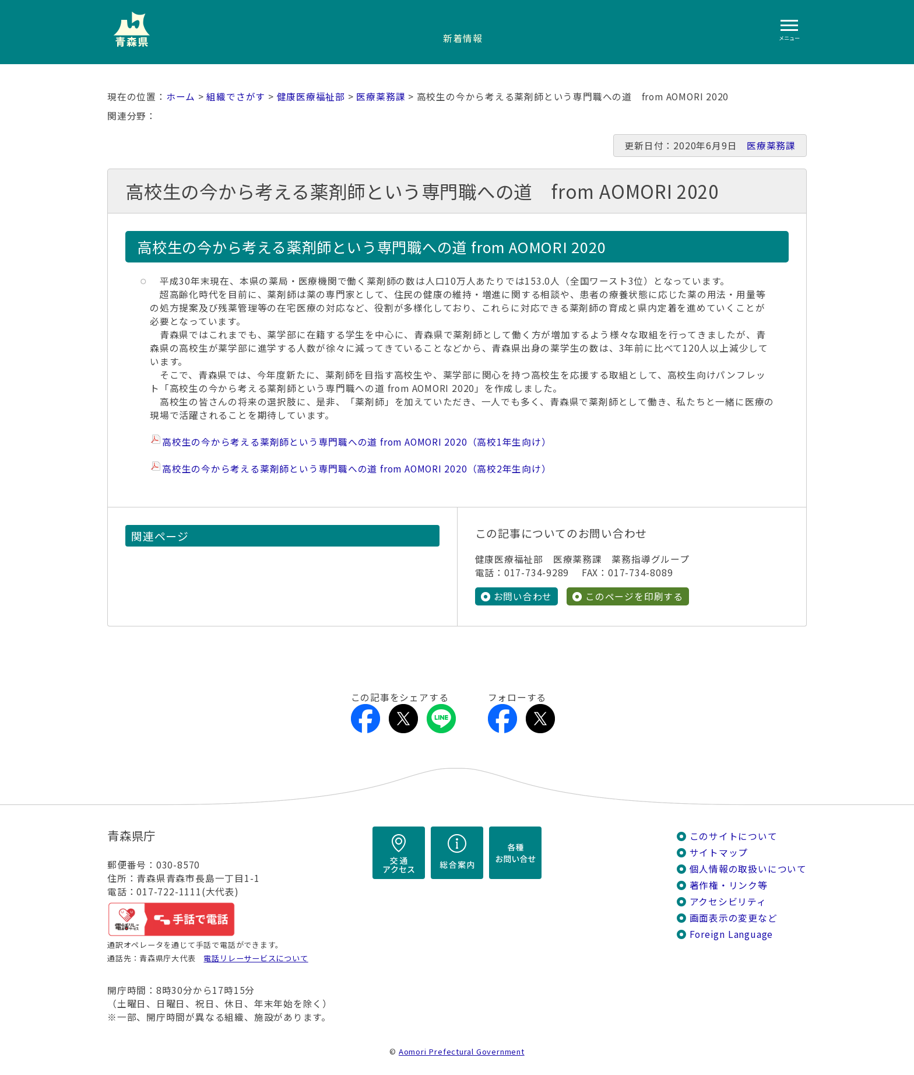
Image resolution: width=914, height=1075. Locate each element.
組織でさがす (235, 96)
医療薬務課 (380, 96)
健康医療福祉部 (311, 96)
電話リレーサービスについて (255, 958)
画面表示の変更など (734, 918)
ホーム (180, 96)
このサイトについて (734, 836)
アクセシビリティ (728, 901)
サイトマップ (719, 852)
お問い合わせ (523, 596)
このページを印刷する (634, 596)
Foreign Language (732, 934)
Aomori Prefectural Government (462, 1051)
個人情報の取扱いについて (748, 869)
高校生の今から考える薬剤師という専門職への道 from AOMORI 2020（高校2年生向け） (356, 468)
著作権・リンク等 (729, 885)
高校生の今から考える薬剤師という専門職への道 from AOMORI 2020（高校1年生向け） (356, 442)
